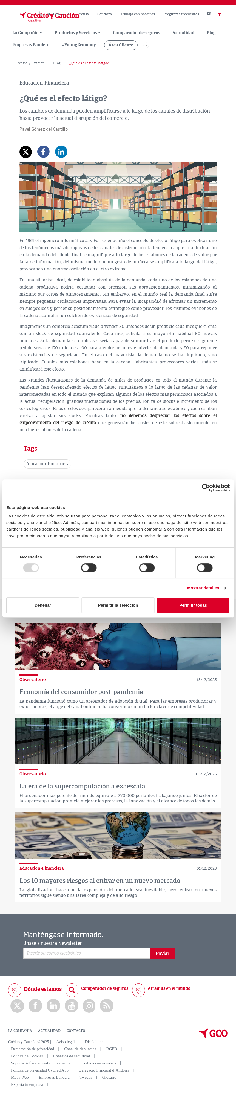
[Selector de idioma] (217, 14)
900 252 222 (58, 14)
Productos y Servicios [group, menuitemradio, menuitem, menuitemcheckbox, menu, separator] (76, 33)
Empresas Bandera (31, 45)
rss (107, 1005)
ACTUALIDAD (49, 1031)
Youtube (71, 1005)
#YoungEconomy (79, 45)
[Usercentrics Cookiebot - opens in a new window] (206, 488)
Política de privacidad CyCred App (40, 1070)
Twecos (85, 1077)
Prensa (83, 14)
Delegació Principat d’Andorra (104, 1070)
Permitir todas (193, 605)
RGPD (111, 1049)
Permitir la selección (118, 605)
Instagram (89, 1006)
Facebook (35, 1005)
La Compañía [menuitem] (25, 33)
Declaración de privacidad (32, 1049)
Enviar (162, 953)
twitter (17, 1006)
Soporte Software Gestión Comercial (41, 1063)
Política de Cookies (27, 1056)
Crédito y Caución (30, 63)
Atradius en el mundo (169, 988)
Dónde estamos (43, 989)
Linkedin (53, 1005)
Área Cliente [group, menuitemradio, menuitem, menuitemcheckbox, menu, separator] (121, 45)
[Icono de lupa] (146, 45)
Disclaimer (94, 1042)
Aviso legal (65, 1042)
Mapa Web (20, 1077)
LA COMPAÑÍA (20, 1031)
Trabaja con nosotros (137, 14)
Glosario (109, 1077)
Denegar (43, 605)
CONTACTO (76, 1031)
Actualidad (183, 33)
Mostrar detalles (203, 588)
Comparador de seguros (136, 33)
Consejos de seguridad (71, 1056)
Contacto (104, 14)
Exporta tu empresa (27, 1084)
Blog (211, 33)
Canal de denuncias (80, 1049)
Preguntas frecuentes (181, 14)
